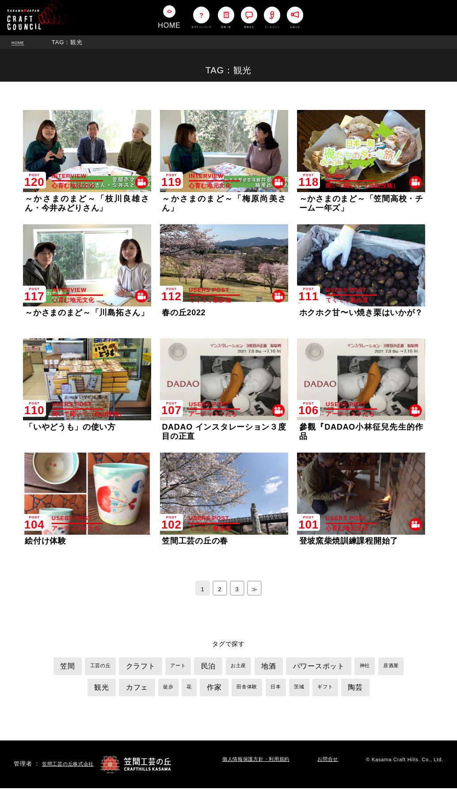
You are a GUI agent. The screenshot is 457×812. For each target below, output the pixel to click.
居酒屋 (97, 689)
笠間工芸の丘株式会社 (72, 787)
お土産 (270, 668)
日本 (330, 689)
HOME (20, 42)
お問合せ (334, 783)
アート (201, 668)
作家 (259, 690)
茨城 (356, 689)
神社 (67, 689)
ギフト (386, 689)
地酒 (304, 669)
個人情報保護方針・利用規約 (261, 783)
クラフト (158, 669)
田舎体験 (296, 689)
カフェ (171, 690)
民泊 (235, 669)
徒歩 (207, 689)
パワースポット (360, 669)
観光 (132, 690)
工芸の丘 (113, 668)
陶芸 (228, 711)
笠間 (75, 669)
